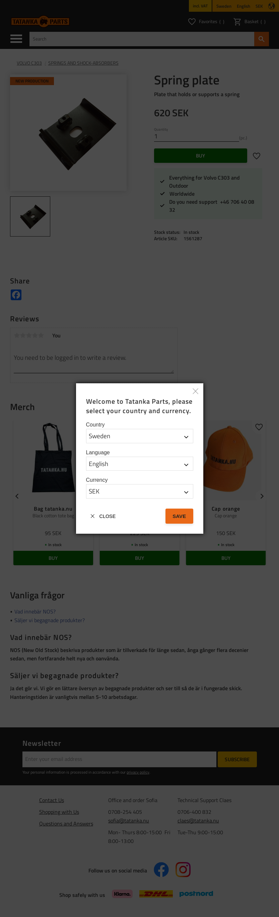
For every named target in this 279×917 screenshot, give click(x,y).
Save (179, 516)
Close (107, 516)
